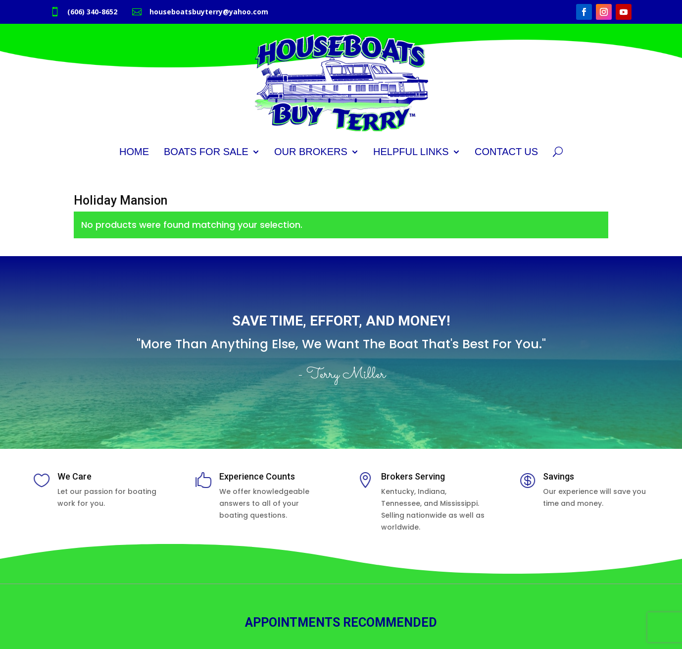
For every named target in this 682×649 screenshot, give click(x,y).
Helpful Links (411, 151)
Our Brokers (310, 151)
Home (134, 151)
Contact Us (506, 151)
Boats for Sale (206, 151)
